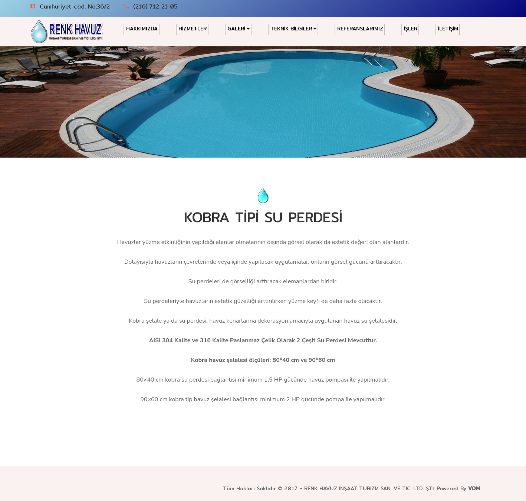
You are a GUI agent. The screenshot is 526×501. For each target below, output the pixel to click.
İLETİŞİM (448, 29)
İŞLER (410, 29)
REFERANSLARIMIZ (360, 29)
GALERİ (238, 29)
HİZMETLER (192, 29)
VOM (474, 488)
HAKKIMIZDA (142, 29)
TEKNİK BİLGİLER (293, 29)
